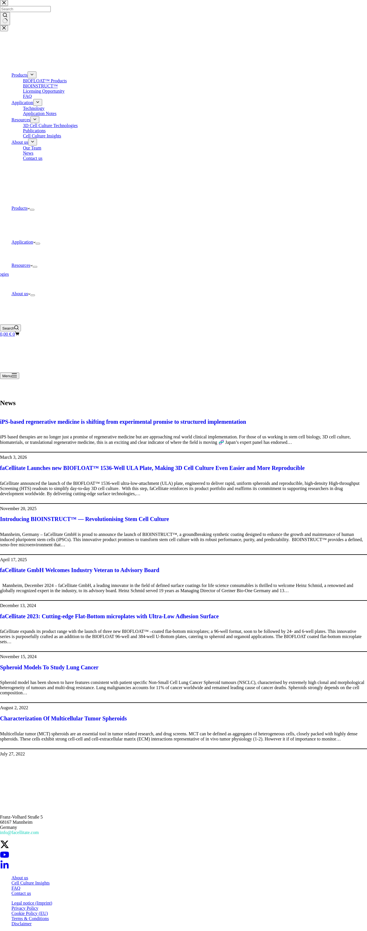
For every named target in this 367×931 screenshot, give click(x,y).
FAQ (15, 888)
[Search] (10, 327)
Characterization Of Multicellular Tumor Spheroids (63, 718)
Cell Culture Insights (30, 883)
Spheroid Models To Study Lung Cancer (49, 667)
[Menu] (9, 375)
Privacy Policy (24, 908)
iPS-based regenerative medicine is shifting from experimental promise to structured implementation (123, 422)
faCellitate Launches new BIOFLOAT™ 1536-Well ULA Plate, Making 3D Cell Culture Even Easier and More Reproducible (152, 468)
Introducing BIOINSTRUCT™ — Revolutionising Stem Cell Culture (84, 519)
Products (20, 208)
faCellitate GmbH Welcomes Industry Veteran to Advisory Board (79, 570)
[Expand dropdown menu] (32, 210)
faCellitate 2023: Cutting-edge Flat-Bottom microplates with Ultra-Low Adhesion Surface (109, 616)
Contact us (21, 893)
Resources (22, 265)
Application (23, 242)
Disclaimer (21, 923)
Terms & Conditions (30, 918)
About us (20, 293)
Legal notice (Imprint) (31, 903)
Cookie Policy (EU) (29, 913)
